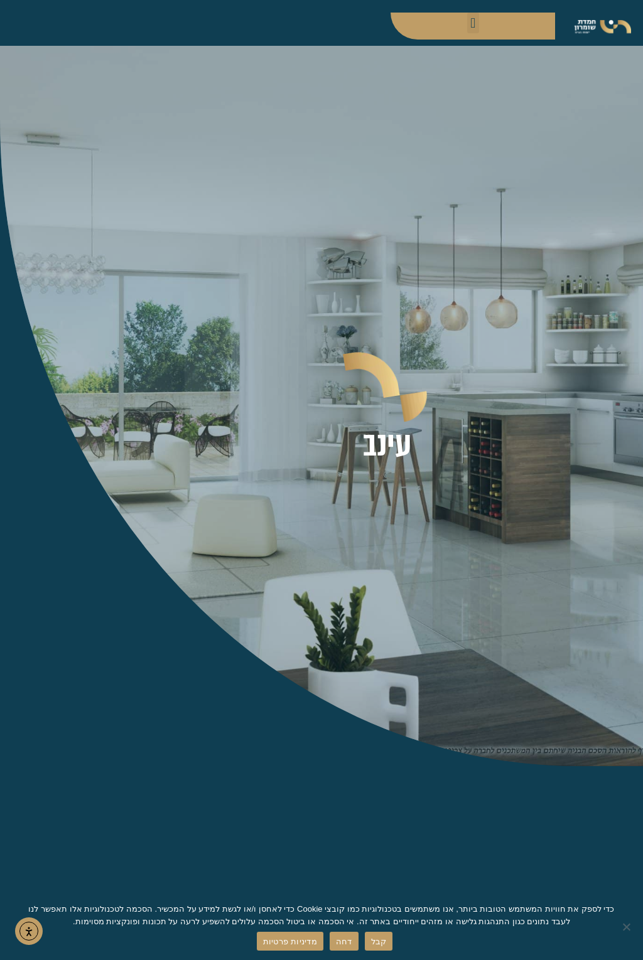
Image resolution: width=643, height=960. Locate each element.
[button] (473, 23)
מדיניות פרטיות (290, 941)
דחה (344, 941)
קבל (379, 941)
